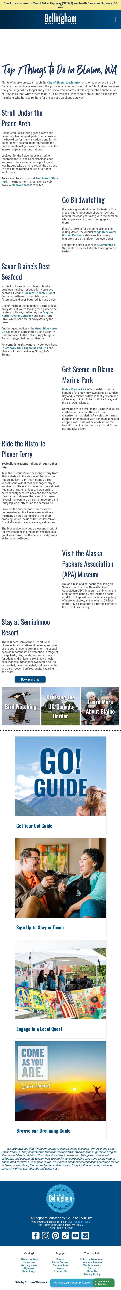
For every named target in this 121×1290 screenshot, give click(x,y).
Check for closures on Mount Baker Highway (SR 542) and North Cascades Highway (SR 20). (60, 5)
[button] (102, 1282)
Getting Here (29, 1265)
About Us (91, 1271)
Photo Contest (60, 1262)
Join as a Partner (92, 1262)
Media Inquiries (92, 1265)
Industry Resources (92, 1259)
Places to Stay (29, 1259)
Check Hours (82, 1221)
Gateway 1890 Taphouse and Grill (26, 348)
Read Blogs (29, 1271)
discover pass (20, 185)
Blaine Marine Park (74, 389)
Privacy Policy (92, 1274)
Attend (60, 1268)
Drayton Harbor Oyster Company (27, 314)
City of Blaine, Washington (64, 82)
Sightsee (29, 1268)
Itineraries (29, 1262)
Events (60, 1259)
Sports (92, 1268)
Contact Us (60, 1271)
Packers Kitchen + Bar (38, 293)
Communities (60, 1265)
